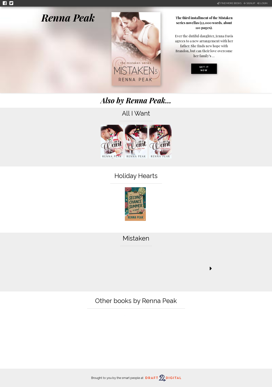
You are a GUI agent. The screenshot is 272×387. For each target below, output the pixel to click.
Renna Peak (68, 17)
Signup (249, 3)
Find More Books (229, 3)
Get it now (204, 69)
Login (262, 3)
